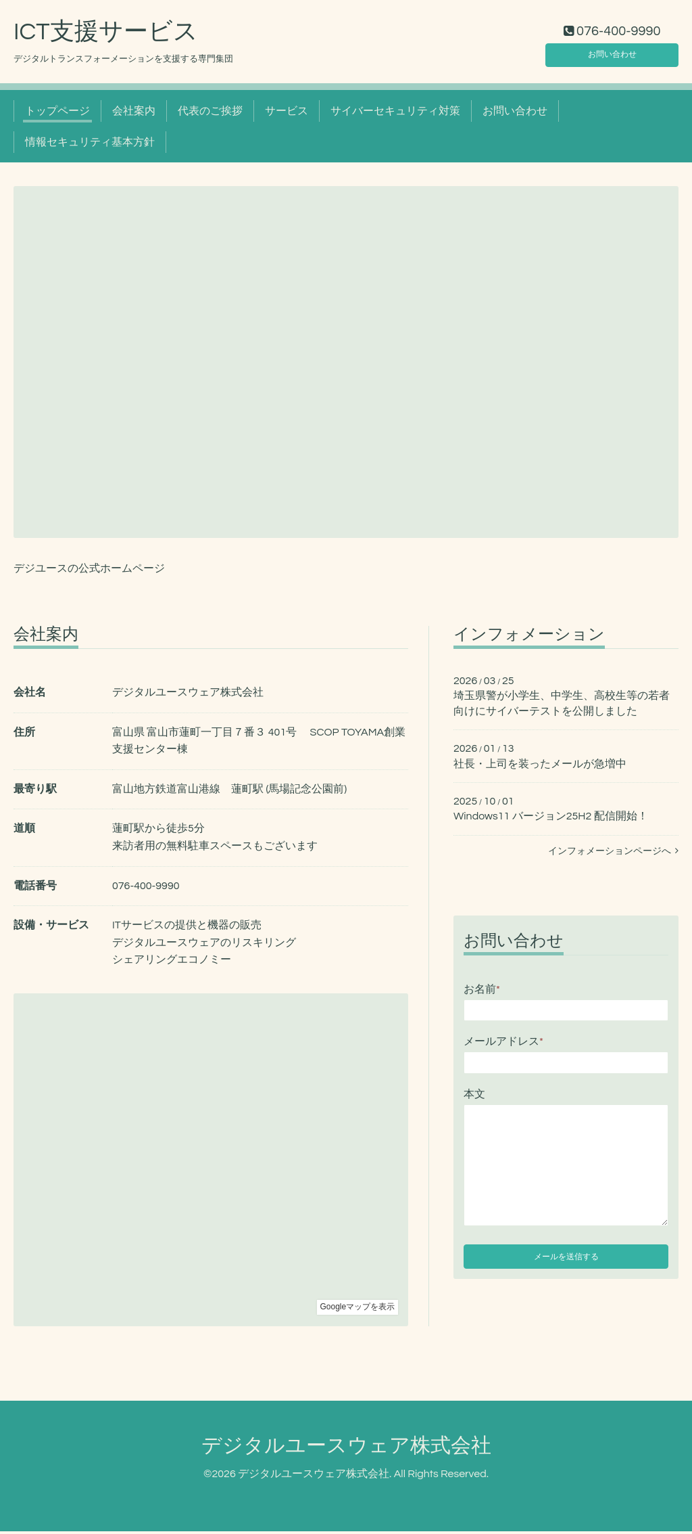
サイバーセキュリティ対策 (395, 113)
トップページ (57, 113)
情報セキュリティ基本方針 (90, 145)
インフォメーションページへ (613, 854)
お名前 (482, 992)
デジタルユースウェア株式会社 (346, 1449)
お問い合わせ (612, 54)
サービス (286, 113)
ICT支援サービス (106, 34)
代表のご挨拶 (210, 113)
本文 (474, 1096)
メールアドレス (503, 1044)
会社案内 (133, 113)
